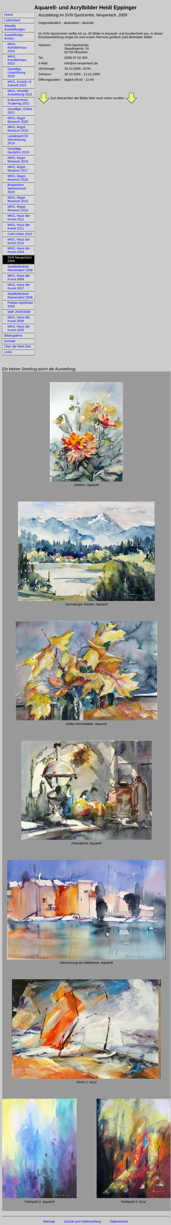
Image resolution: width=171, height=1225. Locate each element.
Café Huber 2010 (20, 234)
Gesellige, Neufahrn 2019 (18, 150)
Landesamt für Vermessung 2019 (18, 139)
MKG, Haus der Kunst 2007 (19, 286)
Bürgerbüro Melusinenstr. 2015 (17, 188)
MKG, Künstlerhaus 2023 (17, 60)
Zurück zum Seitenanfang (82, 1221)
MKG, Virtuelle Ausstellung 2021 (20, 92)
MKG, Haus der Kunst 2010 (19, 241)
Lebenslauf (12, 20)
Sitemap (49, 1221)
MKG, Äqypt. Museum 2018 (18, 159)
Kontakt (9, 341)
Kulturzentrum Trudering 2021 (18, 101)
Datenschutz (119, 1221)
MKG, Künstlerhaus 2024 (17, 47)
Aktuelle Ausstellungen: (14, 27)
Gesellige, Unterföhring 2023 (16, 72)
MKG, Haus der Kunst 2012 (19, 217)
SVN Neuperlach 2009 (20, 259)
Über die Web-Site (17, 346)
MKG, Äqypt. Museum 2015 (18, 199)
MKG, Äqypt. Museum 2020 (18, 119)
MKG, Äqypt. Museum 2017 (18, 168)
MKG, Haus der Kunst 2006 (19, 319)
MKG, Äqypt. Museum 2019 (18, 128)
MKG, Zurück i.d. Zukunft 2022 (20, 83)
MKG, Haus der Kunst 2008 (19, 277)
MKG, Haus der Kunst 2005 (19, 328)
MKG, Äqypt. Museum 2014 (18, 208)
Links (8, 352)
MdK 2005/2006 (19, 312)
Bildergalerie (13, 335)
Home (8, 14)
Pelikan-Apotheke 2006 (20, 304)
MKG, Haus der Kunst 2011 (19, 226)
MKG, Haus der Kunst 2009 (19, 250)
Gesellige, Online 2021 (20, 110)
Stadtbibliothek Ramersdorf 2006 (20, 295)
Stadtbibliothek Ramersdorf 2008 (20, 268)
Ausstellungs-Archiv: (14, 36)
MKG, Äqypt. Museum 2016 (18, 177)
